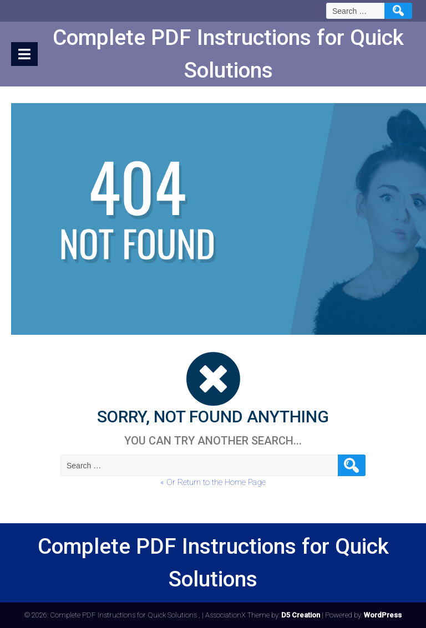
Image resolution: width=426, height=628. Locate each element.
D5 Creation (300, 615)
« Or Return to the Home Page (213, 482)
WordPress (383, 615)
